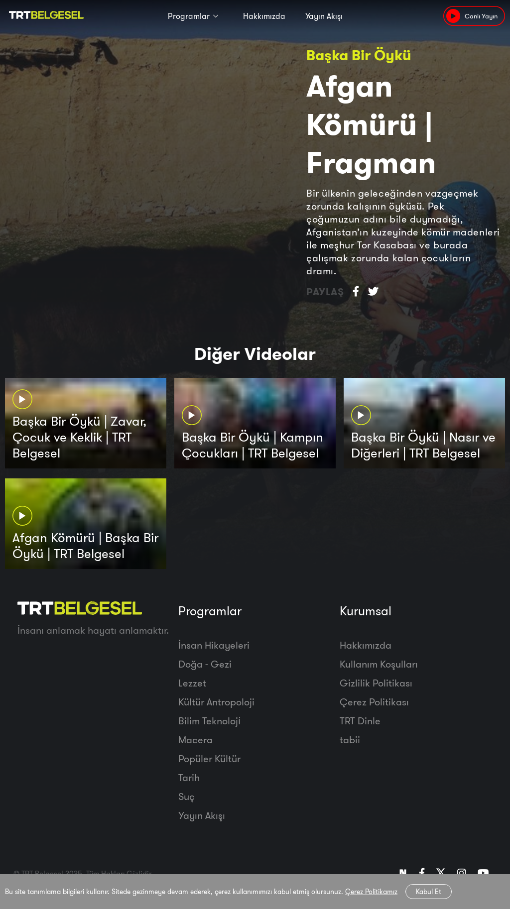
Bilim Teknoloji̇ (209, 720)
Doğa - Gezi (205, 664)
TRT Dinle (360, 720)
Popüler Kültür (209, 758)
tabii (350, 739)
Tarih (189, 777)
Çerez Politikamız (371, 891)
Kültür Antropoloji (216, 701)
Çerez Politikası (374, 701)
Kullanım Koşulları (379, 664)
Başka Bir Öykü (358, 55)
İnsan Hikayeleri (214, 645)
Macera (195, 739)
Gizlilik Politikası (376, 683)
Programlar (189, 16)
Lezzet (192, 683)
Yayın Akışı (324, 16)
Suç (186, 796)
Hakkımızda (264, 16)
